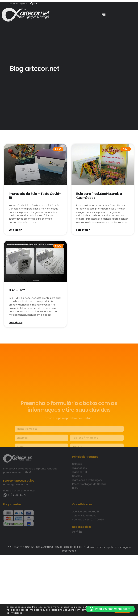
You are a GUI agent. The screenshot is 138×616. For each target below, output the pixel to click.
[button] (110, 609)
